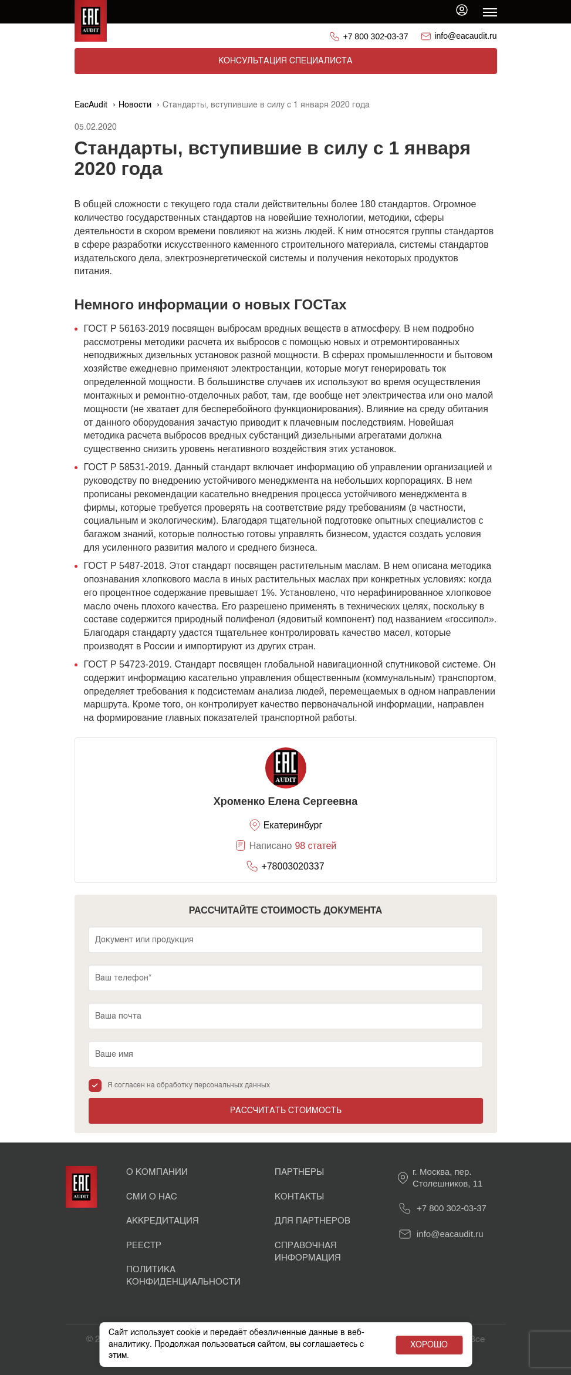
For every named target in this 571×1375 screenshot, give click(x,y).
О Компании (157, 1172)
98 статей (315, 846)
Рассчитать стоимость (286, 1111)
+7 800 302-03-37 (375, 36)
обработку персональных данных (213, 1085)
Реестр (143, 1245)
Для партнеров (312, 1220)
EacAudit (91, 105)
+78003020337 (292, 866)
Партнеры (299, 1172)
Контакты (299, 1196)
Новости (135, 105)
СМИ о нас (151, 1196)
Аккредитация (162, 1220)
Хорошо (429, 1345)
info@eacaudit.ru (465, 36)
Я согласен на (188, 1085)
